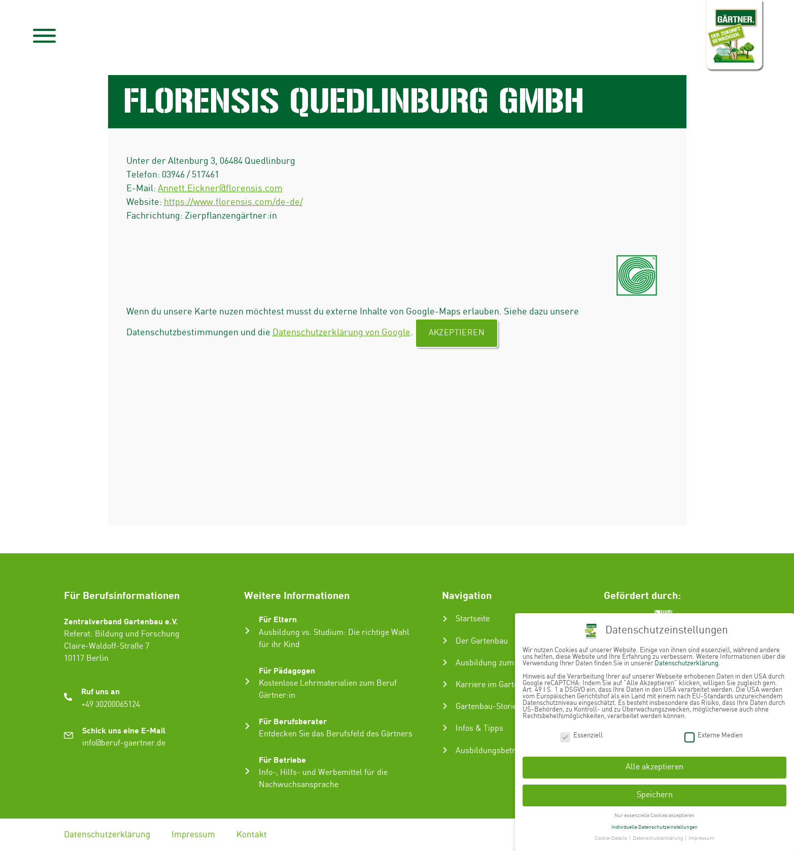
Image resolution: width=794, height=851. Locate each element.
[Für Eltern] (247, 630)
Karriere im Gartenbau (496, 685)
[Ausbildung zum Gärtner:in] (445, 662)
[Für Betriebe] (247, 771)
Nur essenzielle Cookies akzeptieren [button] (654, 815)
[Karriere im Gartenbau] (445, 684)
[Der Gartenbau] (445, 640)
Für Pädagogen (287, 670)
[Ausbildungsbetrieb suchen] (445, 750)
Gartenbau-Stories (488, 706)
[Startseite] (445, 619)
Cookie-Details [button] (611, 837)
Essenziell (581, 734)
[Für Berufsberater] (247, 726)
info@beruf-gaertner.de (123, 743)
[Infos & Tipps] (445, 728)
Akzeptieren (457, 333)
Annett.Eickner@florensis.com (220, 188)
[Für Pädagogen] (247, 681)
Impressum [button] (701, 837)
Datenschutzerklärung (107, 834)
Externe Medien (713, 734)
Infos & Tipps (479, 728)
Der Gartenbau (482, 641)
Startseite (473, 619)
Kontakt (251, 834)
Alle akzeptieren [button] (654, 766)
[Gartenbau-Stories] (445, 706)
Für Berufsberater (293, 721)
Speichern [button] (655, 794)
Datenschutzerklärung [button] (658, 837)
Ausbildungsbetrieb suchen (505, 751)
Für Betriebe (282, 759)
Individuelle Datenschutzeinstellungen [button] (654, 826)
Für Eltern (278, 619)
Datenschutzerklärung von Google (341, 332)
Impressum (193, 834)
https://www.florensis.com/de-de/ (233, 202)
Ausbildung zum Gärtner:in (504, 663)
